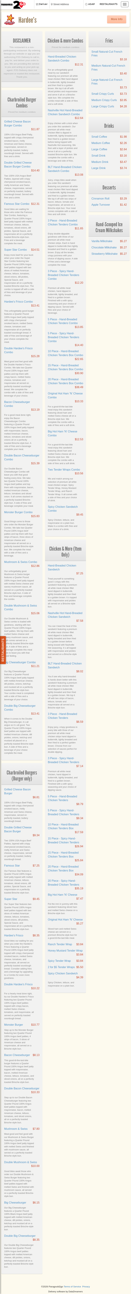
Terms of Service (72, 1286)
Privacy (86, 1286)
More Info (117, 19)
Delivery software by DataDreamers (65, 1291)
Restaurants (109, 4)
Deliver (43, 4)
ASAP (91, 4)
